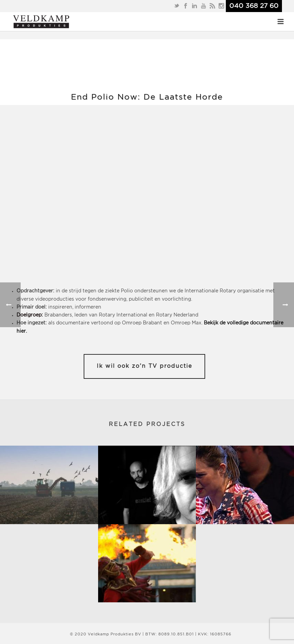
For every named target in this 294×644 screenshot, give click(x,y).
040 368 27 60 (254, 6)
